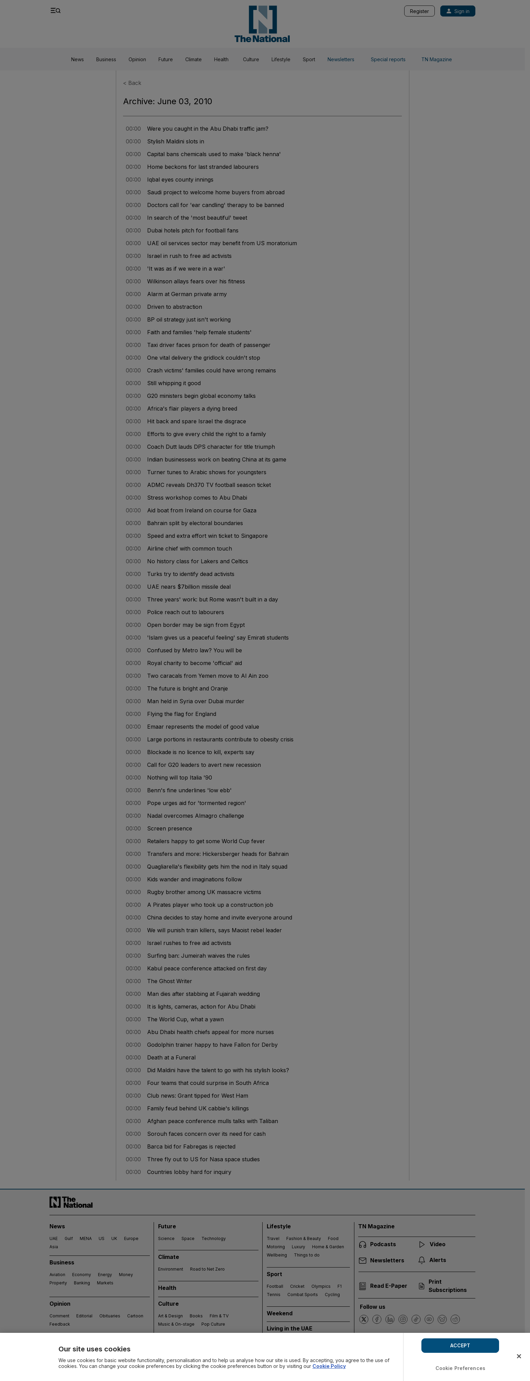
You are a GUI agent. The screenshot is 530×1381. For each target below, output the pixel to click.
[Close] (519, 1356)
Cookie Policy (329, 1366)
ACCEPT (460, 1345)
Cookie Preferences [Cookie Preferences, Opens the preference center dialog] (460, 1368)
